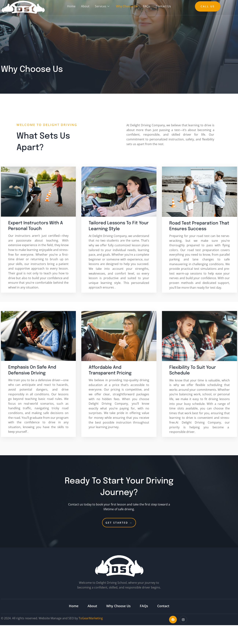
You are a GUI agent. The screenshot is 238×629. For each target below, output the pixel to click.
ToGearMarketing (91, 618)
